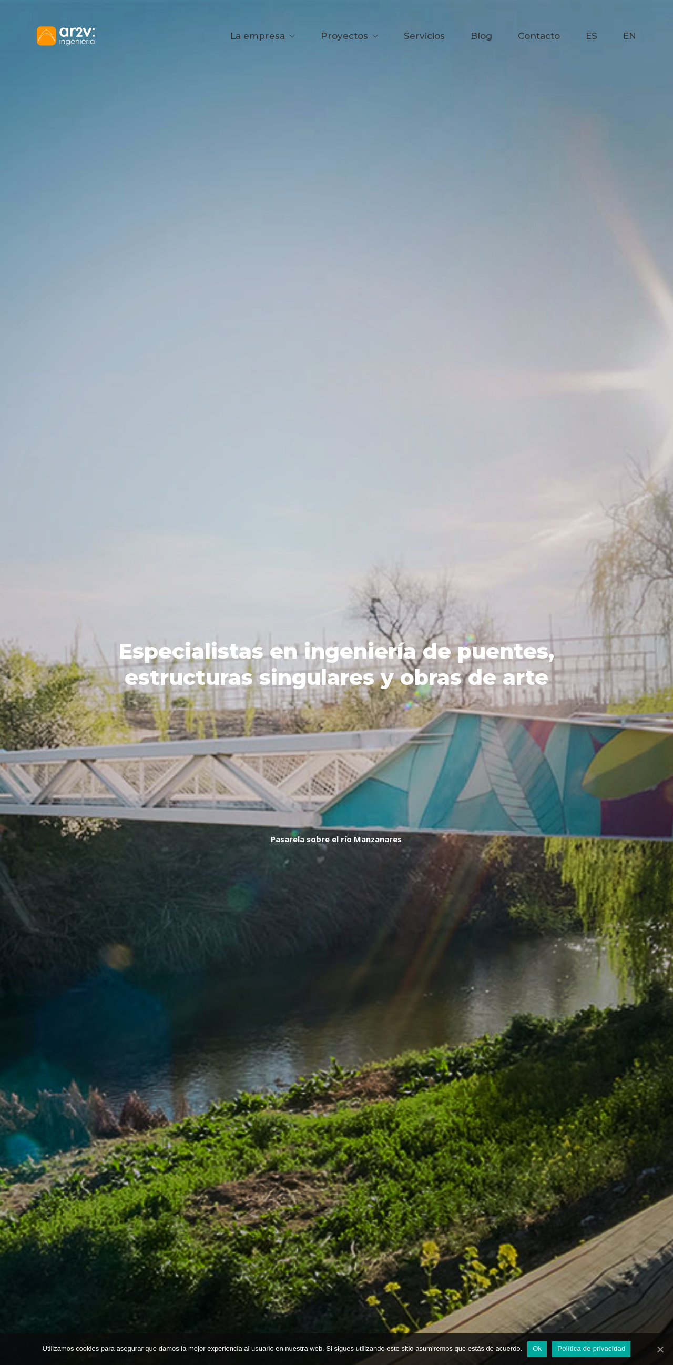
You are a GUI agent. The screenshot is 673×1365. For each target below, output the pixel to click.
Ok (537, 1348)
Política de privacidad (591, 1348)
